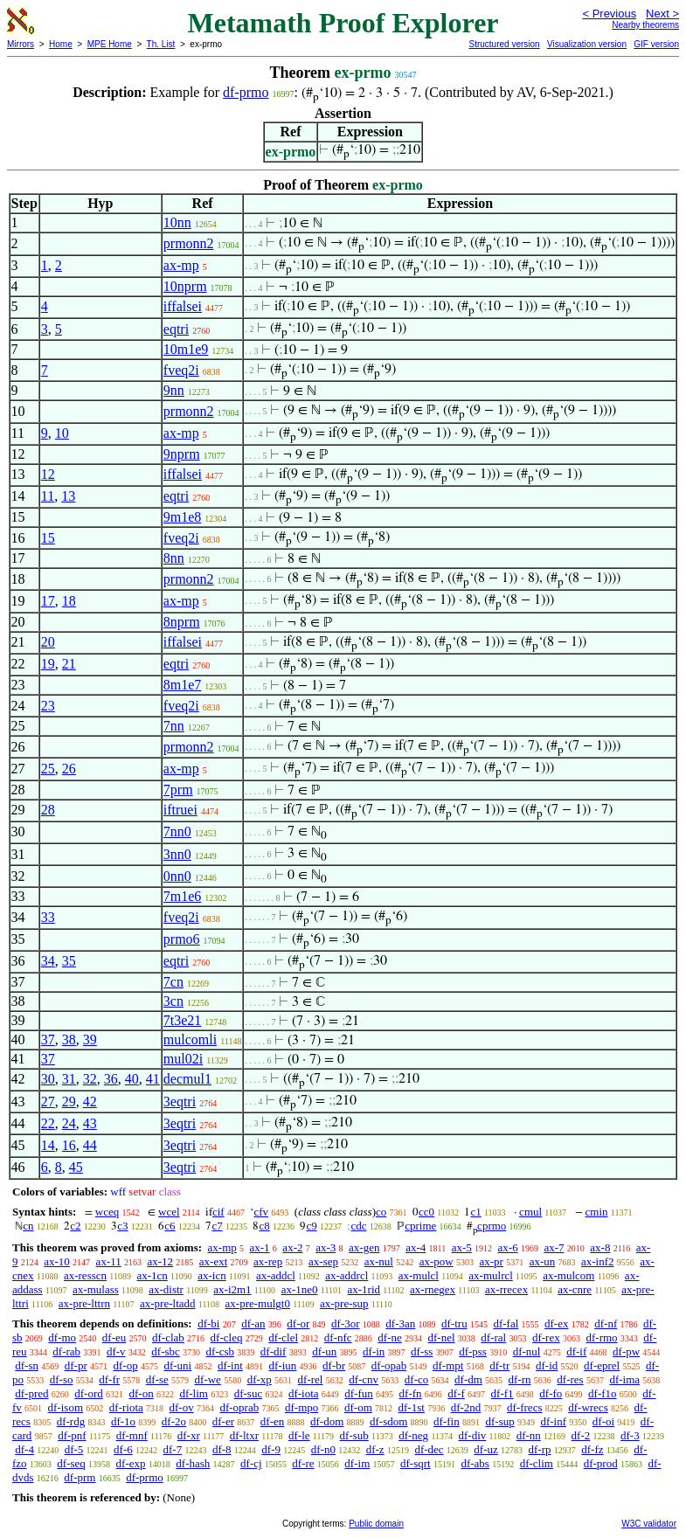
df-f (456, 1393)
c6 (169, 1225)
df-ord (88, 1393)
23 (48, 705)
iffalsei (182, 306)
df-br (333, 1365)
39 (90, 1039)
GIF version (656, 44)
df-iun (283, 1365)
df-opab (388, 1365)
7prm (178, 789)
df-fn (410, 1393)
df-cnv (363, 1379)
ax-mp (181, 265)
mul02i (183, 1058)
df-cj (251, 1463)
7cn (173, 981)
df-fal (505, 1323)
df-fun (358, 1393)
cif (218, 1211)
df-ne (389, 1337)
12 (48, 474)
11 (47, 495)
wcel (169, 1211)
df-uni (177, 1365)
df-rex (546, 1337)
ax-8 (600, 1247)
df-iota (303, 1393)
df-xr (188, 1435)
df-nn (528, 1435)
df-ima (624, 1379)
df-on (141, 1393)
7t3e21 (182, 1020)
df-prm (79, 1477)
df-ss (422, 1351)
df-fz (592, 1449)
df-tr (499, 1365)
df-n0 (323, 1449)
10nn (177, 222)
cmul (530, 1211)
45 (76, 1167)
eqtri (176, 329)
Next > (662, 13)
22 (48, 1123)
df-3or (345, 1323)
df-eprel (602, 1365)
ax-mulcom (568, 1275)
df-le (299, 1435)
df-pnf (72, 1435)
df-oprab (239, 1407)
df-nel (441, 1337)
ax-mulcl (418, 1275)
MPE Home (109, 44)
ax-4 (415, 1247)
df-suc (248, 1393)
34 (48, 960)
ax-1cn (151, 1275)
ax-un (543, 1261)
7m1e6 (182, 896)
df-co (416, 1379)
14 (48, 1145)
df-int (230, 1365)
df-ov (182, 1407)
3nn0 (177, 854)
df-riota (126, 1407)
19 (48, 663)
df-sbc (165, 1351)
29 (69, 1101)
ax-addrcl (346, 1275)
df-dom (326, 1421)
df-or (298, 1323)
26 (69, 768)
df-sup (499, 1421)
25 (48, 768)
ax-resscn (85, 1275)
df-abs (475, 1463)
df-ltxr (244, 1435)
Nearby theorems (645, 25)
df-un (324, 1351)
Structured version (503, 44)
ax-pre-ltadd (168, 1303)
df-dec (428, 1449)
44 (90, 1145)
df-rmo (601, 1337)
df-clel (283, 1337)
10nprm (185, 286)
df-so (61, 1379)
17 (48, 600)
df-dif (273, 1351)
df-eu (114, 1337)
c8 (264, 1225)
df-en (272, 1421)
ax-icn (211, 1275)
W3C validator (648, 1523)
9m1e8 (182, 516)
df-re (303, 1463)
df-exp (131, 1463)
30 (48, 1078)
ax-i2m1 (232, 1289)
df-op (125, 1365)
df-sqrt (415, 1463)
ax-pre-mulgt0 (257, 1303)
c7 (216, 1225)
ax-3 (325, 1247)
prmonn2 (188, 243)
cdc (358, 1225)
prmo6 (181, 939)
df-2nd (466, 1407)
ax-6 (508, 1247)
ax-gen (364, 1247)
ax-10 (57, 1261)
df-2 (581, 1435)
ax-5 (462, 1247)
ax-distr (166, 1289)
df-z (375, 1449)
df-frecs (524, 1407)
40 (132, 1078)
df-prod (601, 1463)
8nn (173, 558)
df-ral (493, 1337)
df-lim (193, 1393)
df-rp (540, 1449)
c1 (475, 1211)
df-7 (173, 1449)
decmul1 (187, 1078)
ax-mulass (96, 1289)
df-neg (413, 1435)
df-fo (550, 1393)
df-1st (411, 1407)
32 (90, 1078)
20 (48, 641)
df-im (357, 1463)
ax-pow (436, 1261)
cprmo (491, 1225)
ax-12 (160, 1261)
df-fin (446, 1421)
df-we (208, 1379)
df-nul (527, 1351)
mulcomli (190, 1039)
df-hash (193, 1463)
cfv (260, 1211)
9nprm (181, 454)
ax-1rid (364, 1289)
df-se (157, 1379)
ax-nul (378, 1261)
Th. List (161, 44)
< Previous (609, 13)
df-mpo (301, 1407)
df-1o (123, 1421)
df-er (223, 1421)
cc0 (426, 1211)
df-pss (473, 1351)
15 (48, 537)
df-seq (71, 1463)
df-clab (168, 1337)
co (381, 1211)
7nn (173, 725)
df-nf (605, 1323)
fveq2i (181, 370)
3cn (173, 1001)
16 (69, 1145)
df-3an (400, 1323)
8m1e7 (182, 684)
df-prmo (245, 92)
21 (69, 663)
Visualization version (587, 44)
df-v (116, 1351)
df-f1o (602, 1393)
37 (48, 1039)
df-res (570, 1379)
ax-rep (267, 1261)
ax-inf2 (597, 1261)
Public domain (376, 1523)
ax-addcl (275, 1275)
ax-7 (554, 1247)
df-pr (76, 1365)
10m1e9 (186, 349)
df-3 (630, 1435)
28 (48, 809)
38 (69, 1039)
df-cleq (227, 1337)
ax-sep (323, 1261)
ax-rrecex (506, 1289)
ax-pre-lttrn (84, 1303)
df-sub (354, 1435)
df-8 (222, 1449)
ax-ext (213, 1261)
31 (69, 1078)
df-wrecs (587, 1407)
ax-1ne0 (299, 1289)
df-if (576, 1351)
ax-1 (260, 1247)
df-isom (65, 1407)
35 (69, 960)
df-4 (24, 1449)
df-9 (271, 1449)
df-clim (536, 1463)
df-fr (109, 1379)
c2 (75, 1225)
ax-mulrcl (490, 1275)
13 (68, 495)
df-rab (66, 1351)
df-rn (520, 1379)
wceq (107, 1211)
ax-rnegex (432, 1289)
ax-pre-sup (344, 1303)
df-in (374, 1351)
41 (153, 1078)
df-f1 (502, 1393)
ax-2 (292, 1247)
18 (69, 600)
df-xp (259, 1379)
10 (62, 433)
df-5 (74, 1449)
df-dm (468, 1379)
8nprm (181, 621)
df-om (358, 1407)
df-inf (553, 1421)
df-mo (62, 1337)
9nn (173, 390)
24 (69, 1123)
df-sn (26, 1365)
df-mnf (132, 1435)
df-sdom (388, 1421)
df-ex (556, 1323)
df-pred (31, 1393)
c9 (311, 1225)
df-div (473, 1435)
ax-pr (490, 1261)
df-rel (310, 1379)
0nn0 (177, 876)
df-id (547, 1365)
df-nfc (338, 1337)
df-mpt (448, 1365)
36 (111, 1078)
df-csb (220, 1351)
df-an (253, 1323)
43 (90, 1123)
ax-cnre (575, 1289)
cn (28, 1225)
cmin (597, 1211)
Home (61, 44)
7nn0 (177, 831)
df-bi (208, 1323)
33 (48, 917)
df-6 (123, 1449)
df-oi (603, 1421)
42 (90, 1101)
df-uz (485, 1449)
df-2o (174, 1421)
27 (48, 1101)
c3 (122, 1225)
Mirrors (20, 44)
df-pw (626, 1351)
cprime (420, 1225)
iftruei (180, 809)
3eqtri (179, 1101)
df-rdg (71, 1421)
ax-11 (108, 1261)
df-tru (454, 1323)
